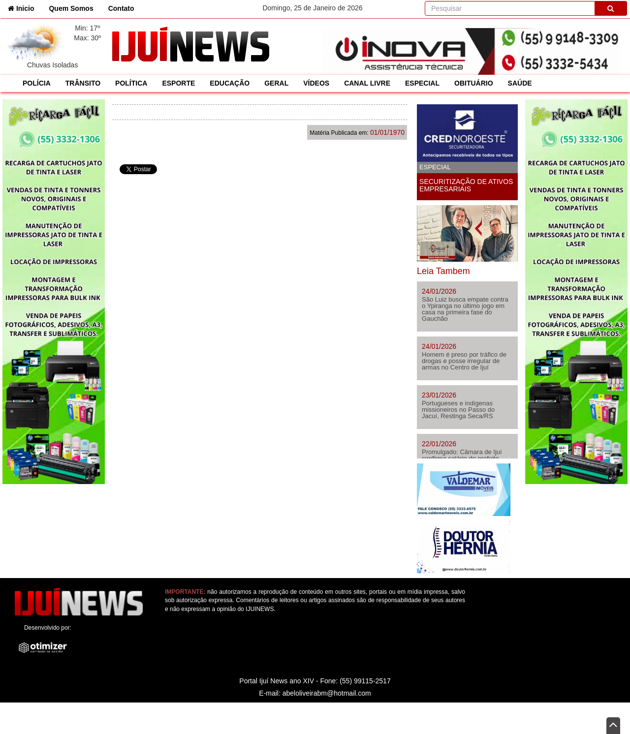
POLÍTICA (131, 83)
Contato (121, 8)
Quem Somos (71, 8)
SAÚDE (520, 83)
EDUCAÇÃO (230, 83)
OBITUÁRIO (473, 83)
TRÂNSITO (82, 83)
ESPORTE (178, 83)
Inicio (24, 7)
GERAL (276, 83)
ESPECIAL (422, 83)
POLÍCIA (37, 83)
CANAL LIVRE (367, 83)
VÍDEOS (316, 83)
